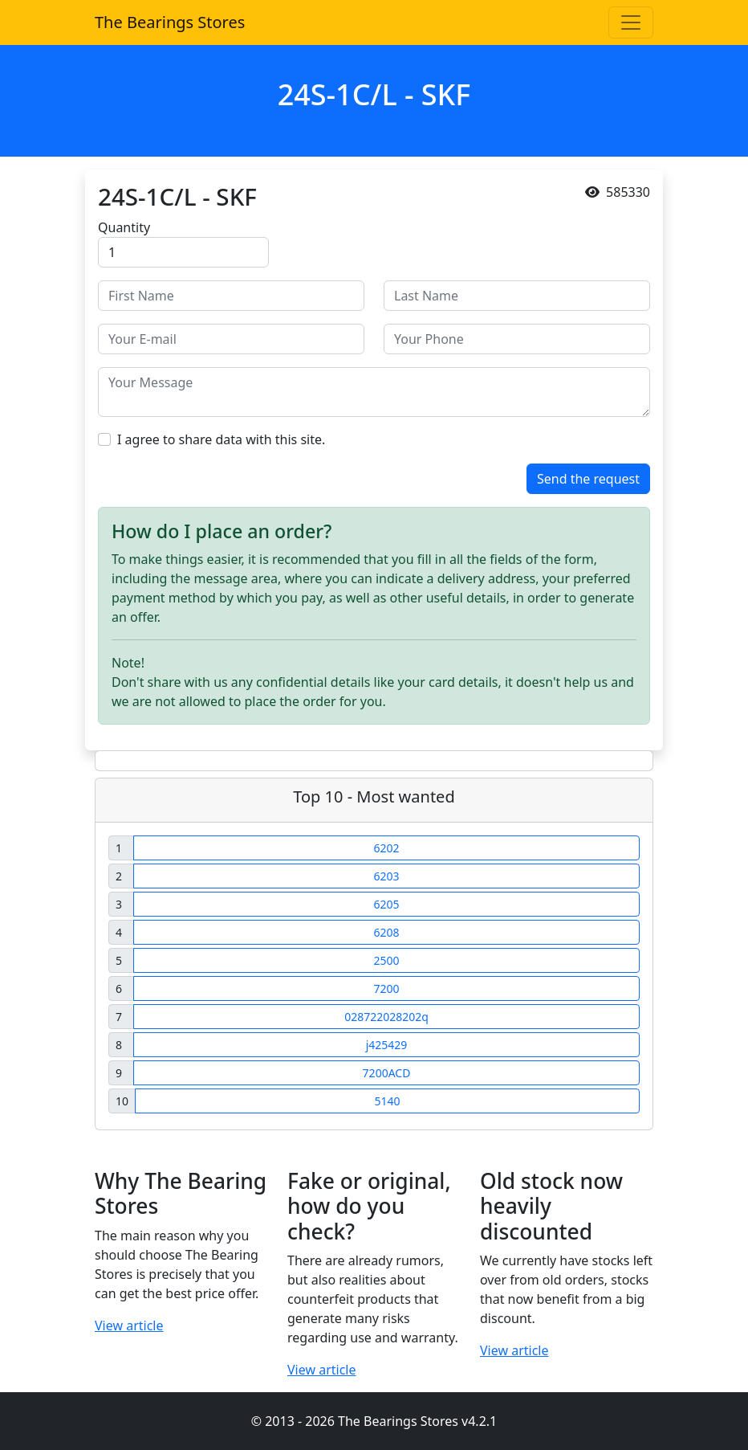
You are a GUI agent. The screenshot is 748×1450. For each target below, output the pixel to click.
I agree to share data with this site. (221, 439)
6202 (386, 848)
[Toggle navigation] (630, 22)
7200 (386, 988)
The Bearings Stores (170, 22)
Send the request (588, 479)
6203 (386, 876)
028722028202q (386, 1016)
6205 (386, 904)
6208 (386, 932)
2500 (386, 960)
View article (129, 1325)
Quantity (124, 227)
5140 (387, 1101)
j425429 (387, 1044)
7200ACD (387, 1072)
